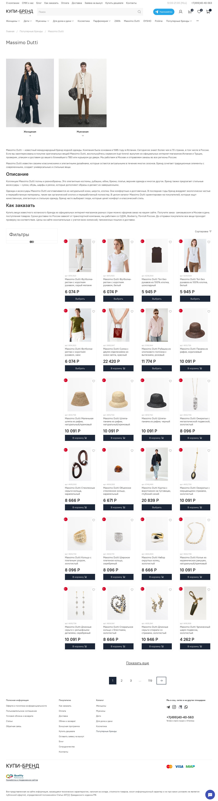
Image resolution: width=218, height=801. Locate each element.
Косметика (84, 20)
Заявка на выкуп (94, 2)
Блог (39, 2)
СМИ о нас (28, 2)
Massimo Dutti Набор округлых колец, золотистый (153, 560)
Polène (159, 20)
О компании (12, 2)
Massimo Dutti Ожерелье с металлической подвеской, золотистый (195, 421)
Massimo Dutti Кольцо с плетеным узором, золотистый (78, 560)
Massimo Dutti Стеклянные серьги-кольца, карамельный (80, 490)
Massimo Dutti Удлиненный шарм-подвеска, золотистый (195, 629)
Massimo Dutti (132, 20)
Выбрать (80, 298)
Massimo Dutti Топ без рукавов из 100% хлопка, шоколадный (155, 282)
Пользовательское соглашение (21, 711)
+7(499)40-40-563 (201, 2)
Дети (28, 20)
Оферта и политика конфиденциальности (26, 705)
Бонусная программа (69, 726)
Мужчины (42, 20)
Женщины (13, 20)
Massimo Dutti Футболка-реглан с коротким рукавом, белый (117, 282)
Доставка (77, 2)
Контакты (131, 2)
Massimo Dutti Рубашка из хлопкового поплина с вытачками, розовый (156, 351)
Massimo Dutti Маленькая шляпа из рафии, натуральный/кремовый (79, 421)
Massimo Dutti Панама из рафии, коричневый (194, 350)
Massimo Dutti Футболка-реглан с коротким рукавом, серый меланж (79, 282)
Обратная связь (13, 726)
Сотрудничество (67, 746)
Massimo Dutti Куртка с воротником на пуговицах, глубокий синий (156, 490)
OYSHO (147, 20)
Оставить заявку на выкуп (71, 736)
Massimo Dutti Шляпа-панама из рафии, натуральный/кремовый (116, 421)
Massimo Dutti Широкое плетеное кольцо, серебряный (116, 560)
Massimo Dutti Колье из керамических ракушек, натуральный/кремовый (193, 560)
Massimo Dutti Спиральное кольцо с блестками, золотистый (118, 629)
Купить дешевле (114, 2)
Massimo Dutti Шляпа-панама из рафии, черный (156, 420)
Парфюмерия (102, 20)
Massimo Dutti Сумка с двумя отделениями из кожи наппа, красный (115, 351)
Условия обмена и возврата (19, 716)
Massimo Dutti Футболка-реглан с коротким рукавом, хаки (79, 351)
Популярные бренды (179, 20)
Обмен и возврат (67, 721)
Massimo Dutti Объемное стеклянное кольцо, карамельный (117, 490)
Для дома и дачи (63, 20)
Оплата (65, 2)
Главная (10, 31)
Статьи (9, 721)
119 (150, 680)
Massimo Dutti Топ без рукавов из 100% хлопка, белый (194, 282)
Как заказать (51, 2)
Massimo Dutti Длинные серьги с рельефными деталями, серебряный (78, 629)
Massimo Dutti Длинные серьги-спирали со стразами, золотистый (155, 629)
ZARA (117, 20)
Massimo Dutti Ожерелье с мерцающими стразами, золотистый (195, 490)
